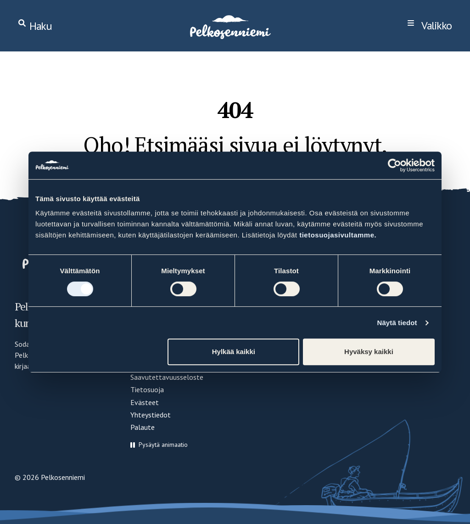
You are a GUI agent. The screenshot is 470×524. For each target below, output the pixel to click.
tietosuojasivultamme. (337, 235)
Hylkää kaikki (233, 351)
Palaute (142, 427)
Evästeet (144, 402)
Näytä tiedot (397, 323)
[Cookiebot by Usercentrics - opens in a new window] (394, 165)
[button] (159, 445)
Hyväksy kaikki (368, 351)
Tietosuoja (147, 389)
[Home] (229, 25)
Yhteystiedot (150, 414)
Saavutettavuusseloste (166, 377)
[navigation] (430, 25)
